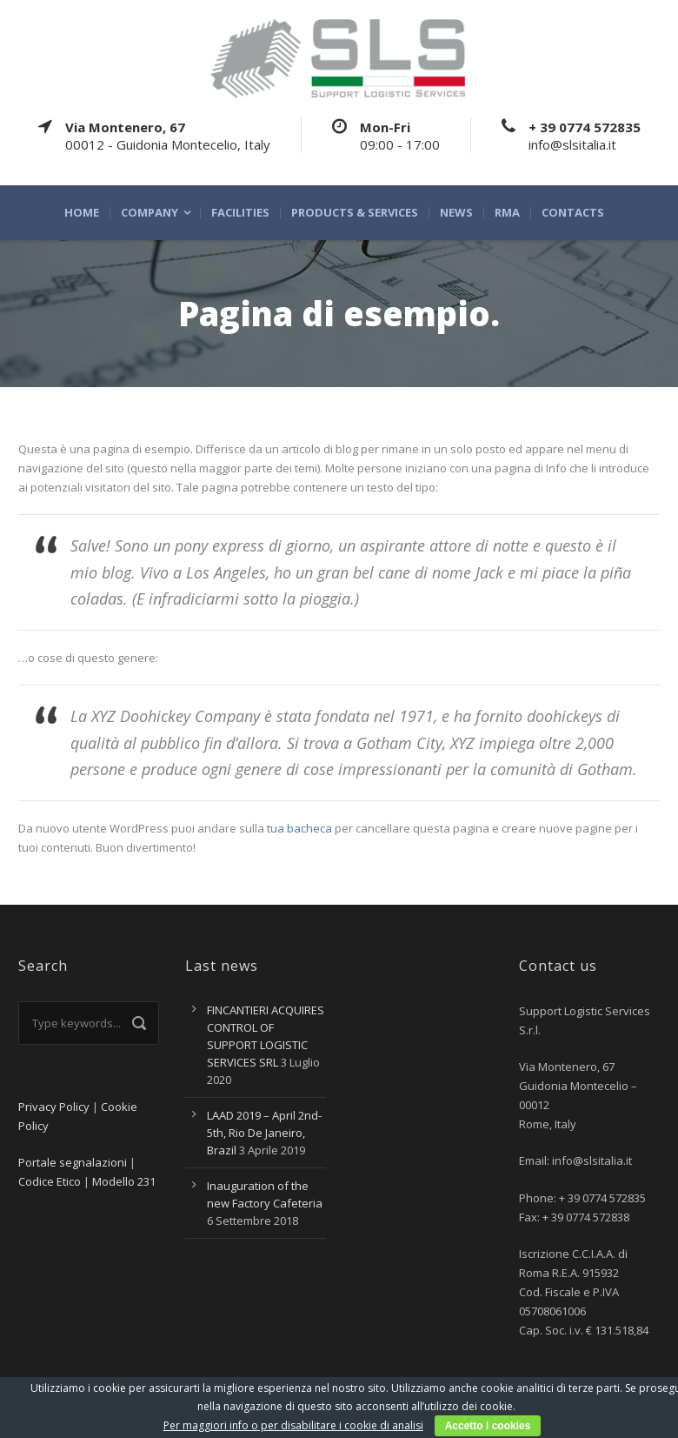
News (456, 212)
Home (81, 212)
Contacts (573, 212)
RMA (507, 212)
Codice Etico (49, 1181)
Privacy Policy (54, 1106)
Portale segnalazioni (72, 1162)
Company (149, 212)
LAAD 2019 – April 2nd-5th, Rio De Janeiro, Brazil (264, 1132)
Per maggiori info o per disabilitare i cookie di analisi (293, 1425)
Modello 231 (124, 1181)
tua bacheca (299, 828)
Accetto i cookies (488, 1426)
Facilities (240, 212)
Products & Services (354, 212)
